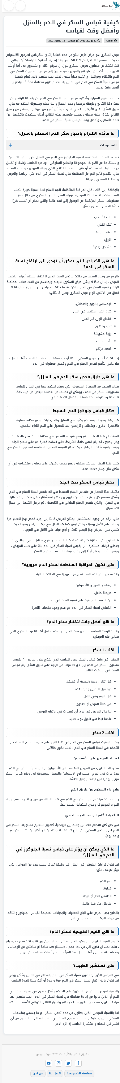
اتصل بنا (53, 1073)
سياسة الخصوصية (77, 1073)
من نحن (35, 1073)
